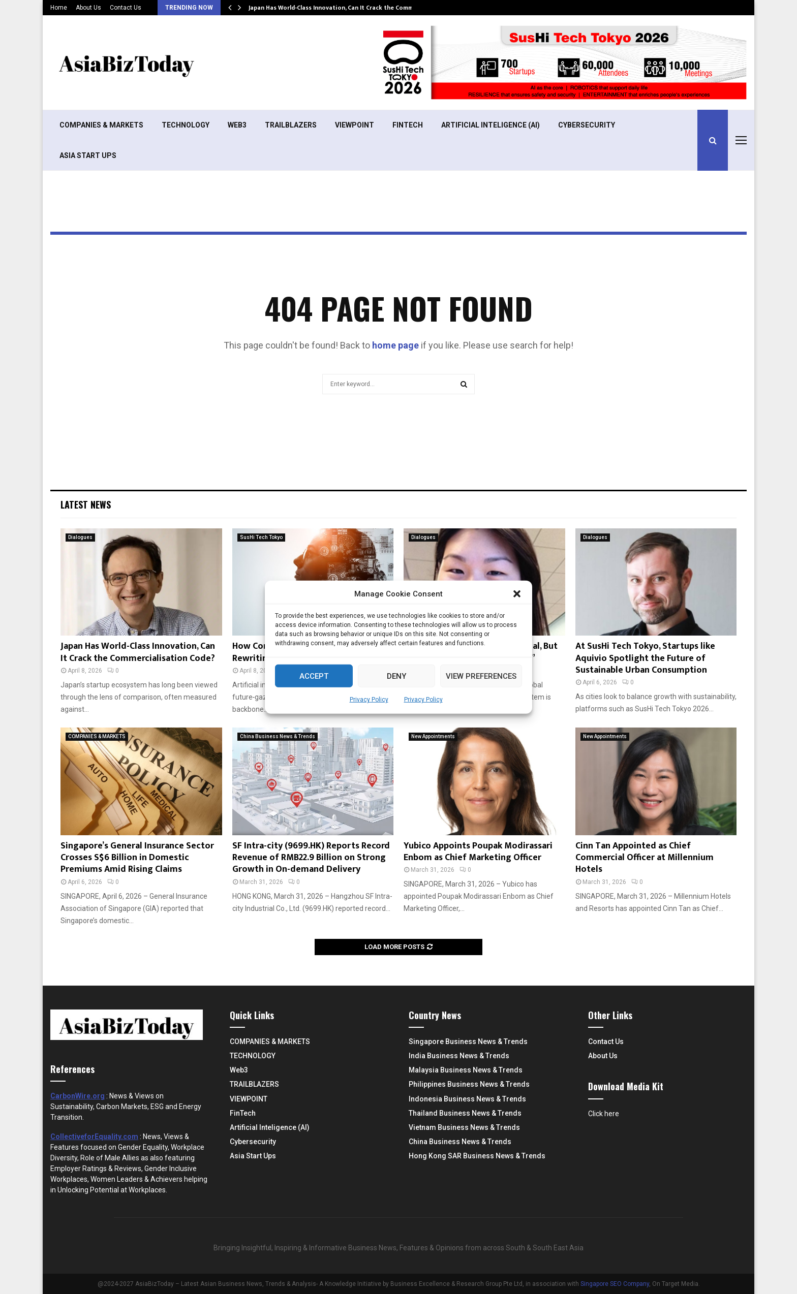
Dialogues (80, 537)
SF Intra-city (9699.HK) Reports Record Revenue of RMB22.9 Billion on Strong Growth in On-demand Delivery (311, 857)
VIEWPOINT (354, 125)
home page (395, 345)
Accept (313, 675)
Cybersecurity (586, 125)
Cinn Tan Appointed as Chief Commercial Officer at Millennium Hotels (644, 857)
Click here (603, 1114)
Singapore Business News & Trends (468, 1041)
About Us (88, 7)
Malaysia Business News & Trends (466, 1070)
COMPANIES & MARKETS (101, 125)
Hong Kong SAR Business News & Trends (477, 1156)
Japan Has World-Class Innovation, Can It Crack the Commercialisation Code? (359, 8)
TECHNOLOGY (185, 125)
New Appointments (433, 736)
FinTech (407, 125)
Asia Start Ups (87, 155)
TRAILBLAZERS (291, 125)
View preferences (481, 675)
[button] (517, 594)
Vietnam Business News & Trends (464, 1127)
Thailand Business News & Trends (465, 1113)
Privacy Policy (369, 699)
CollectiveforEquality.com (94, 1136)
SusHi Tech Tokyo (261, 537)
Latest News (85, 504)
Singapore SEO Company (614, 1283)
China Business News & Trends (277, 736)
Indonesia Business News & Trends (467, 1099)
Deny (396, 675)
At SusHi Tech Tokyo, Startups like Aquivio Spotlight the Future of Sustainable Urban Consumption (645, 658)
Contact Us (125, 7)
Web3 (237, 125)
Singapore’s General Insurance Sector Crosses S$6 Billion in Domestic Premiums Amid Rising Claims (137, 857)
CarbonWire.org (77, 1096)
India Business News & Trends (459, 1056)
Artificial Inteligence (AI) (490, 125)
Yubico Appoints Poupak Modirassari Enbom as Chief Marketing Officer (478, 851)
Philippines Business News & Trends (469, 1084)
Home (58, 7)
